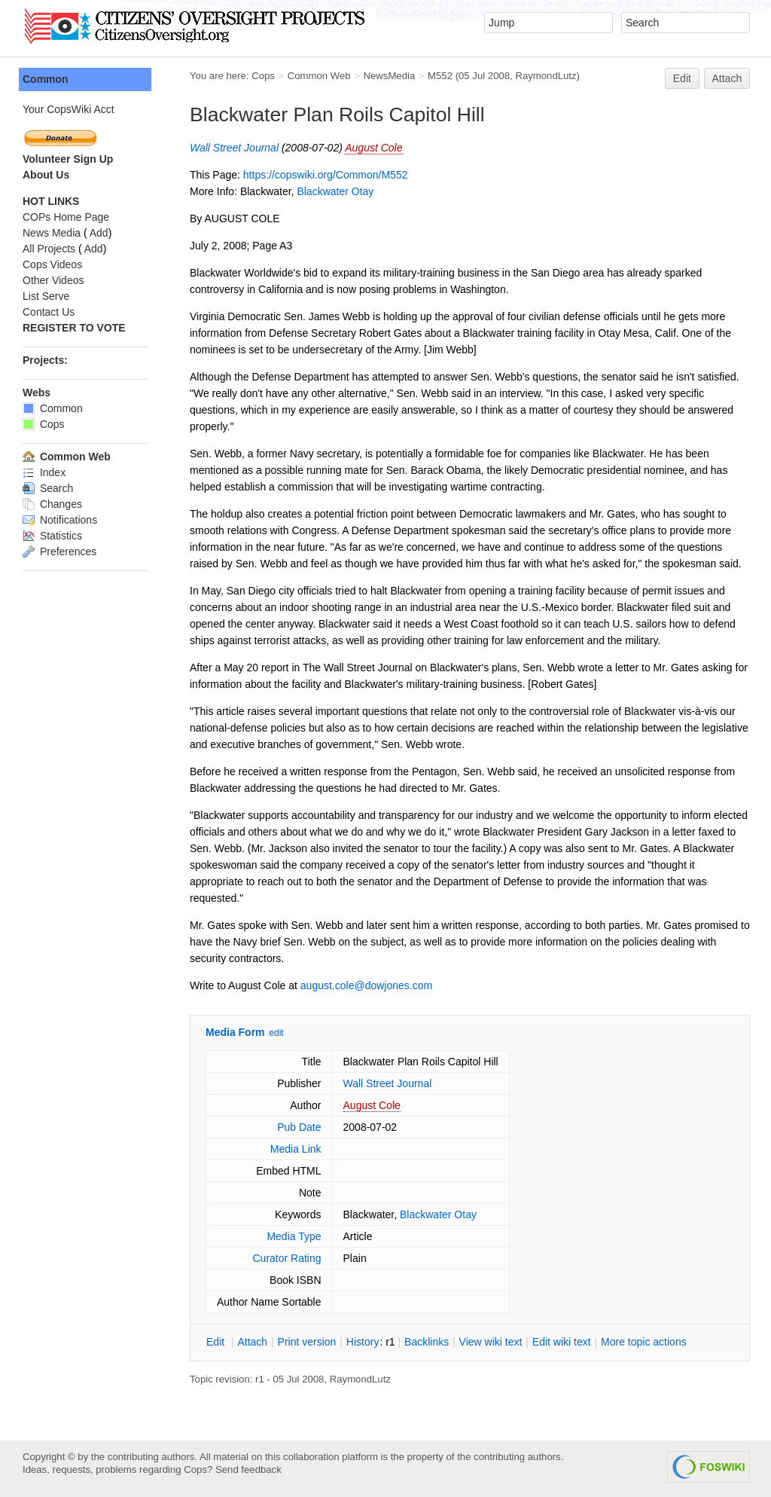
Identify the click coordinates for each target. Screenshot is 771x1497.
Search (48, 488)
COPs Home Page (66, 217)
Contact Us (49, 312)
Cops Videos (52, 264)
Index (44, 472)
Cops (263, 75)
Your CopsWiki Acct (68, 109)
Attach (727, 78)
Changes (52, 504)
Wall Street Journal (234, 148)
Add (99, 233)
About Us (46, 175)
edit (276, 1033)
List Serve (46, 296)
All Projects (49, 249)
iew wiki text (491, 1342)
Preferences (59, 551)
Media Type (294, 1236)
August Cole (373, 148)
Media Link (296, 1149)
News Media (52, 233)
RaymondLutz (545, 75)
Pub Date (299, 1127)
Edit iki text (561, 1342)
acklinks (426, 1342)
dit (216, 1342)
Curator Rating (286, 1258)
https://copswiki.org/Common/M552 (325, 175)
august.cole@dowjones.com (366, 985)
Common (46, 79)
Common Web (319, 75)
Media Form (235, 1032)
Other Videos (53, 280)
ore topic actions (644, 1342)
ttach (252, 1342)
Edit (682, 78)
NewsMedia (389, 75)
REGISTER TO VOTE (74, 328)
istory (362, 1342)
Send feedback (248, 1469)
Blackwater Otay (335, 191)
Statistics (52, 536)
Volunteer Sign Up (68, 159)
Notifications (60, 520)
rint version (307, 1342)
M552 (440, 75)
